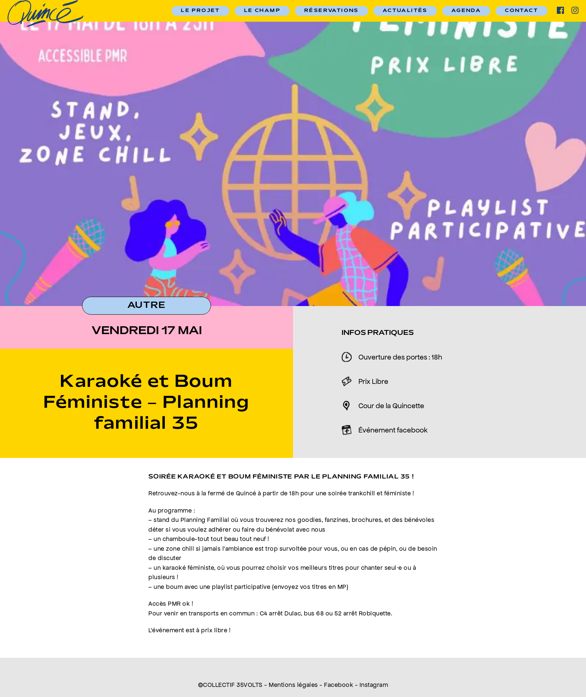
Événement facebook (393, 430)
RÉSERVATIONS (331, 11)
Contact (521, 11)
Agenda (466, 11)
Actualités (405, 11)
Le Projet (200, 11)
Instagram (374, 684)
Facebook (338, 684)
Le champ (262, 11)
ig (575, 10)
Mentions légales (293, 684)
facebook (560, 10)
